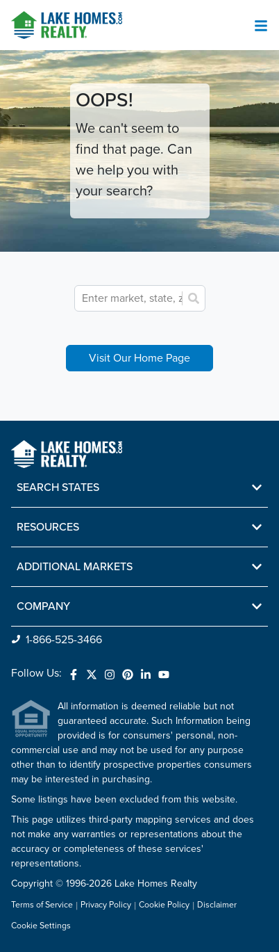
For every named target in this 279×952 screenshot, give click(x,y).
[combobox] (173, 298)
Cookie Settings (41, 926)
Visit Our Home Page (139, 358)
